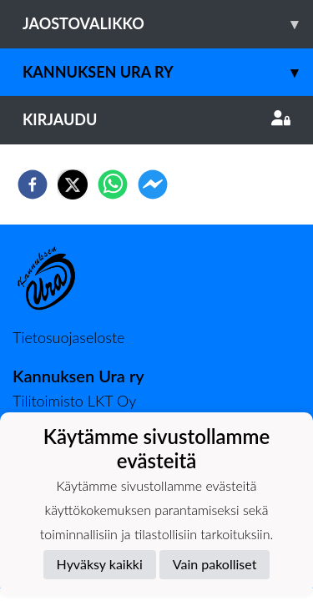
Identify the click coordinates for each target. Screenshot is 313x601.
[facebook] (33, 184)
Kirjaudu (156, 119)
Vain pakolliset (215, 564)
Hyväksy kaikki (100, 564)
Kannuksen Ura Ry (168, 72)
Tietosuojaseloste (68, 337)
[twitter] (73, 184)
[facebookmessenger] (153, 184)
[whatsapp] (113, 184)
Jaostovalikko (168, 24)
